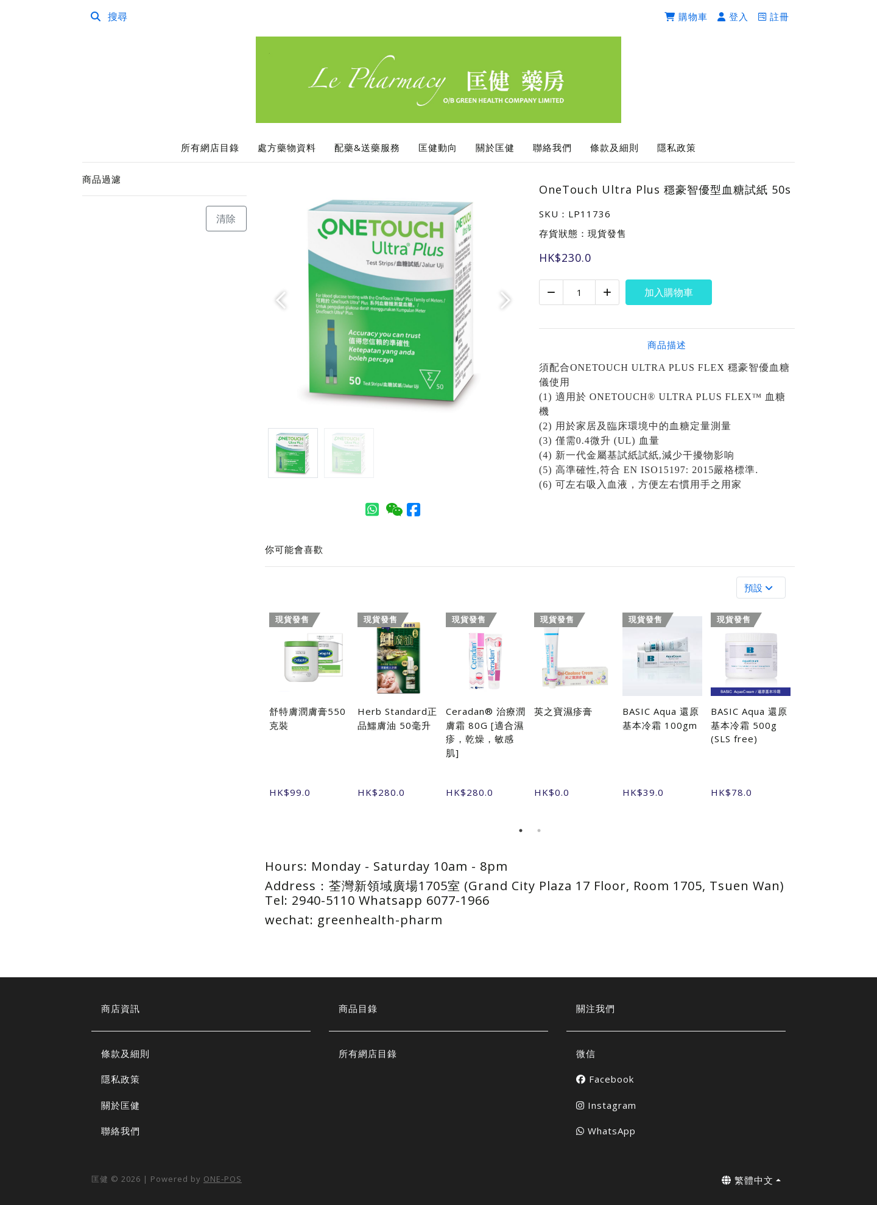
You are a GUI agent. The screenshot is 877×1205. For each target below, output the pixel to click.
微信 (586, 1053)
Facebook (605, 1079)
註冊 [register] (773, 16)
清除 (226, 218)
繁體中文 (747, 1180)
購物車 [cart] (686, 16)
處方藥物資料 (287, 147)
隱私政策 (676, 147)
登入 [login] (732, 16)
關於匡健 (495, 147)
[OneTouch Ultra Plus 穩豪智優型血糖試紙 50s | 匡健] (438, 80)
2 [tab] (539, 830)
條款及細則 (614, 147)
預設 (759, 587)
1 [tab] (521, 830)
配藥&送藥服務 (367, 147)
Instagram (606, 1105)
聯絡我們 (552, 147)
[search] (95, 16)
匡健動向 (437, 147)
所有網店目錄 (210, 147)
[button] (284, 300)
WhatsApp (606, 1131)
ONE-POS (222, 1178)
